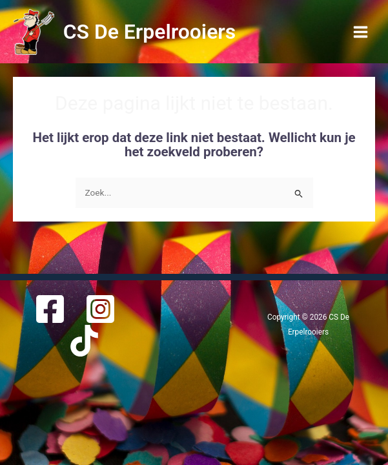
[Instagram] (100, 309)
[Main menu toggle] (361, 31)
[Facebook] (50, 309)
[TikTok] (84, 340)
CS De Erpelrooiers (149, 31)
